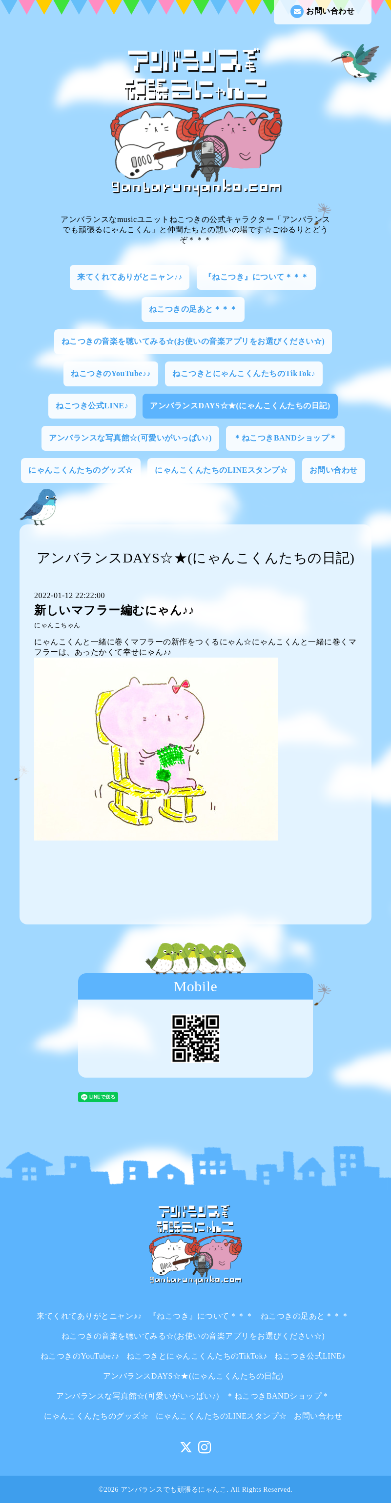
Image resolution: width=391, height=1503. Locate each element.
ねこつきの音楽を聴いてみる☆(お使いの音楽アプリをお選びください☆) (193, 341)
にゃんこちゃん (57, 625)
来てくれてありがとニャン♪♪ (129, 277)
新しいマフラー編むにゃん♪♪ (114, 610)
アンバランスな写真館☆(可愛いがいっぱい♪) (130, 438)
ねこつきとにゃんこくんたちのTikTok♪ (243, 373)
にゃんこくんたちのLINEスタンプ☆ (221, 470)
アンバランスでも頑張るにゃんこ (174, 1489)
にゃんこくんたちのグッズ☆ (80, 470)
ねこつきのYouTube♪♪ (111, 373)
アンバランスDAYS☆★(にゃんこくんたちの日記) (240, 405)
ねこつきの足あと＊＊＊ (193, 309)
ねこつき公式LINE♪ (92, 405)
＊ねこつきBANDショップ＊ (285, 438)
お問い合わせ (322, 11)
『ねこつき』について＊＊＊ (256, 277)
